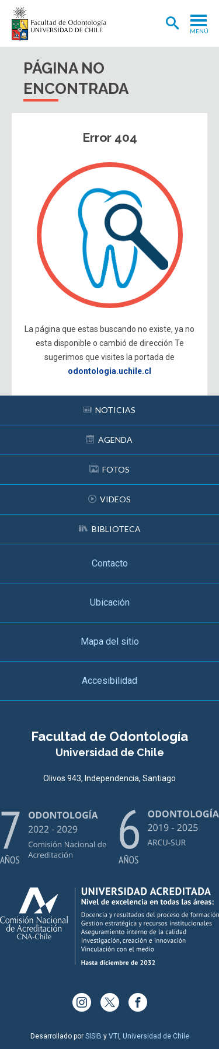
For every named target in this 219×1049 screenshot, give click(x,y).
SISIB (93, 1036)
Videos (109, 499)
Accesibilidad (109, 680)
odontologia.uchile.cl (109, 371)
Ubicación (110, 602)
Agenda (109, 440)
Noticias (109, 410)
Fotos (109, 469)
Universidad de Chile (156, 1036)
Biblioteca (110, 529)
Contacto (110, 563)
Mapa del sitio (110, 641)
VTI (114, 1036)
